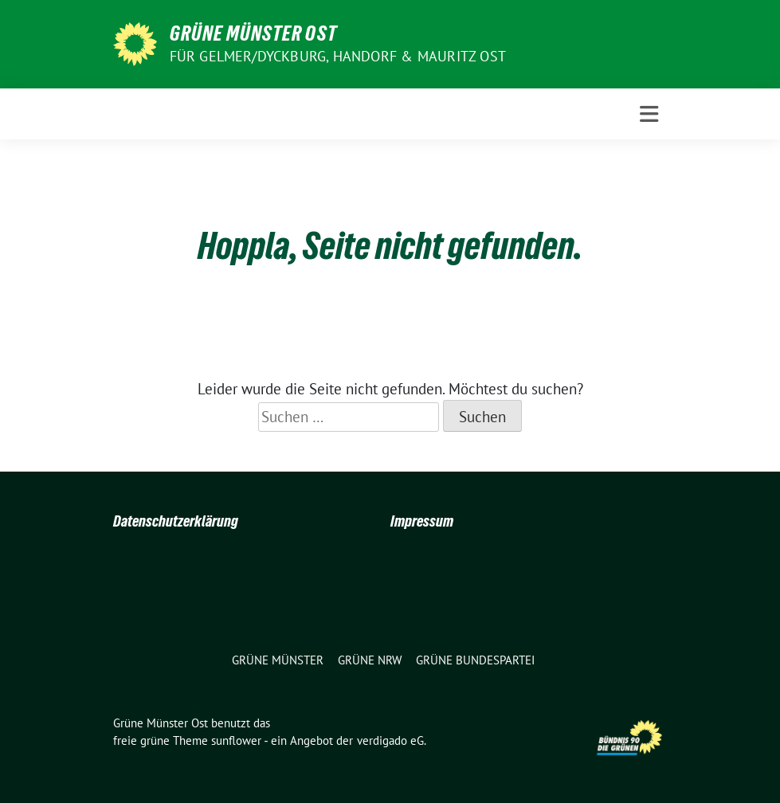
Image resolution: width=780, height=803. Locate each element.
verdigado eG (390, 740)
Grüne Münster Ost (253, 33)
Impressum (421, 521)
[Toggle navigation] (649, 114)
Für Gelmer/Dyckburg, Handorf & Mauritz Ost (338, 56)
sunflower (236, 740)
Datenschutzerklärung (175, 521)
